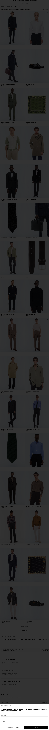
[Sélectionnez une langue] (24, 721)
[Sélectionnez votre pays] (24, 715)
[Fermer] (47, 706)
